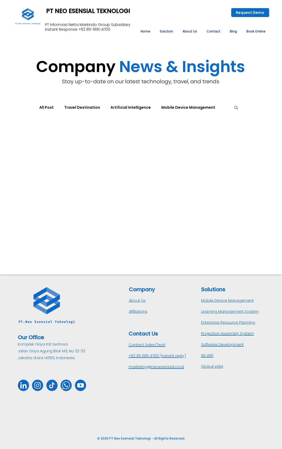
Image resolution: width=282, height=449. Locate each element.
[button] (166, 31)
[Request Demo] (250, 12)
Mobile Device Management (188, 107)
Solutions (213, 289)
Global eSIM (212, 366)
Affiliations (138, 311)
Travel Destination (82, 107)
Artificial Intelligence (130, 107)
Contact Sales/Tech (147, 344)
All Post (46, 107)
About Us (137, 300)
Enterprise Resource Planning (228, 322)
